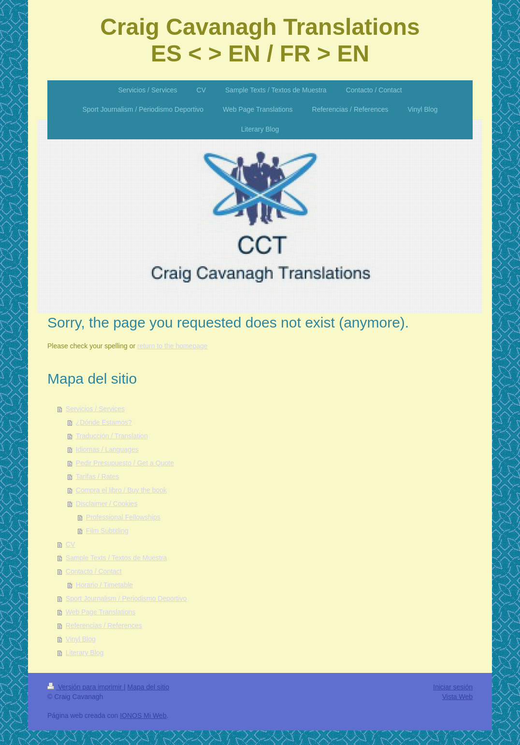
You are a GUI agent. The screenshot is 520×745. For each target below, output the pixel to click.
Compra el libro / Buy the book (121, 490)
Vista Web (457, 696)
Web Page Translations (101, 612)
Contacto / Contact (94, 571)
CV (70, 544)
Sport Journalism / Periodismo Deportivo (126, 598)
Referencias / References (104, 625)
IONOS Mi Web (143, 715)
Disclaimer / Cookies (107, 503)
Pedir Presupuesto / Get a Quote (125, 463)
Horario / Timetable (104, 585)
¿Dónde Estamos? (104, 422)
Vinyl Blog (81, 639)
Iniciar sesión (453, 687)
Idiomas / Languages (107, 449)
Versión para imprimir (85, 687)
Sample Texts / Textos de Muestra (116, 558)
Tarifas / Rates (97, 476)
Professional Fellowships (123, 517)
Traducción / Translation (112, 436)
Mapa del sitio (148, 687)
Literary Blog (85, 652)
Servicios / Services (95, 409)
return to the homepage (172, 346)
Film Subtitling (107, 531)
